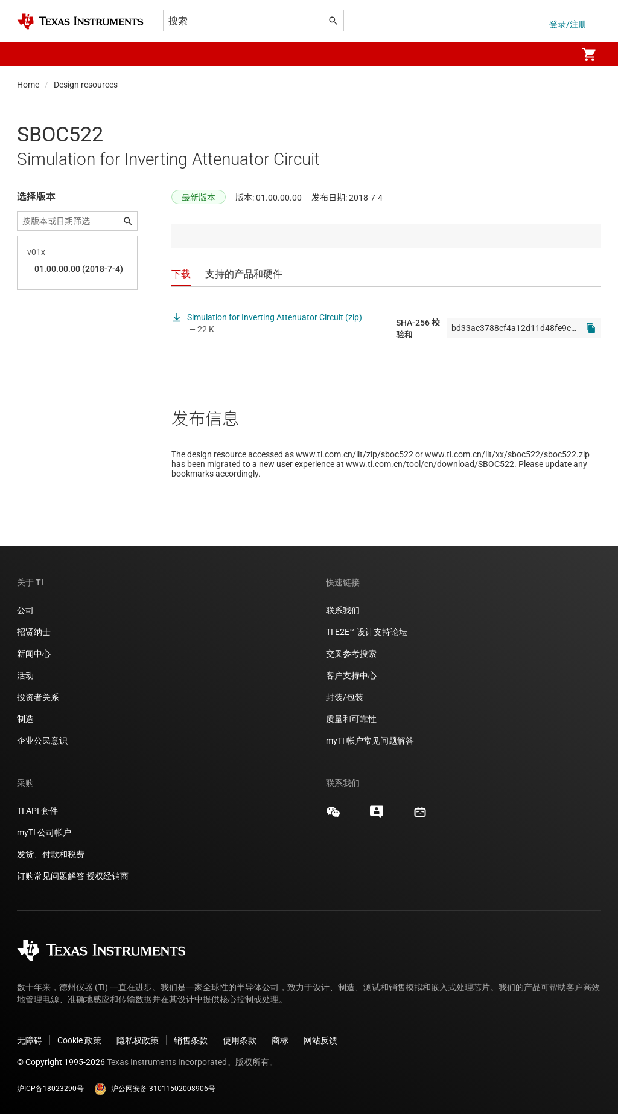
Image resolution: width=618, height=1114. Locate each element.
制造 (25, 719)
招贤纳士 (34, 632)
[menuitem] (555, 54)
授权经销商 (107, 876)
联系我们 (343, 610)
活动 (25, 675)
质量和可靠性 (352, 719)
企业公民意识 (42, 740)
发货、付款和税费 (50, 854)
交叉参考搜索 (351, 653)
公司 (25, 610)
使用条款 (239, 1040)
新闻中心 (34, 653)
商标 (280, 1040)
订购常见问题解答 (50, 876)
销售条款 (191, 1040)
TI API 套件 (37, 811)
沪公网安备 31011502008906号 (154, 1089)
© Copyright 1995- (61, 1062)
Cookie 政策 (79, 1040)
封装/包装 (344, 697)
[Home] (80, 21)
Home (28, 84)
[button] (29, 54)
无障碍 (29, 1040)
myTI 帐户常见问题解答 (370, 740)
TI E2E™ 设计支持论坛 (366, 632)
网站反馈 (320, 1040)
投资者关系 (38, 697)
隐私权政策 (137, 1040)
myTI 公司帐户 (44, 832)
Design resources (86, 84)
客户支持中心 (351, 675)
